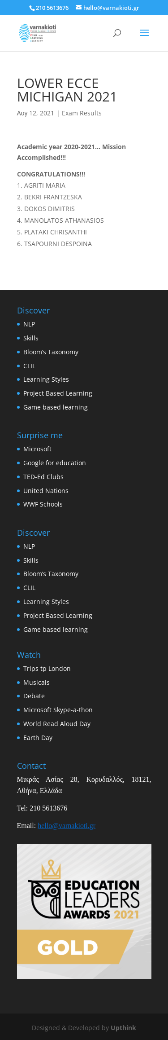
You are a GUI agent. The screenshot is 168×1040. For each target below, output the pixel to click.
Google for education (54, 462)
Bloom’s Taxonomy (50, 352)
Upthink (123, 1027)
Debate (34, 696)
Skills (31, 338)
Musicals (36, 682)
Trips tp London (47, 668)
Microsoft (37, 449)
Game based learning (55, 407)
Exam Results (82, 113)
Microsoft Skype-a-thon (58, 709)
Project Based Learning (57, 393)
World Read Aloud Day (56, 723)
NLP (29, 324)
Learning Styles (46, 379)
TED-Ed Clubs (43, 476)
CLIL (29, 365)
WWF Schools (43, 504)
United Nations (46, 490)
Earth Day (37, 737)
